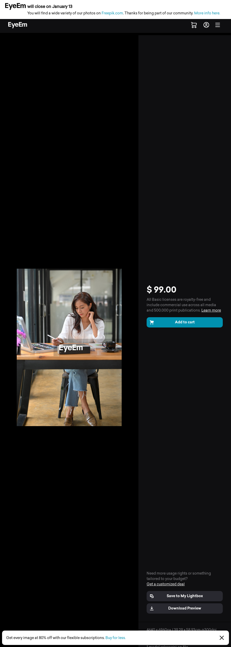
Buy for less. (115, 638)
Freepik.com (112, 13)
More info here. (207, 13)
